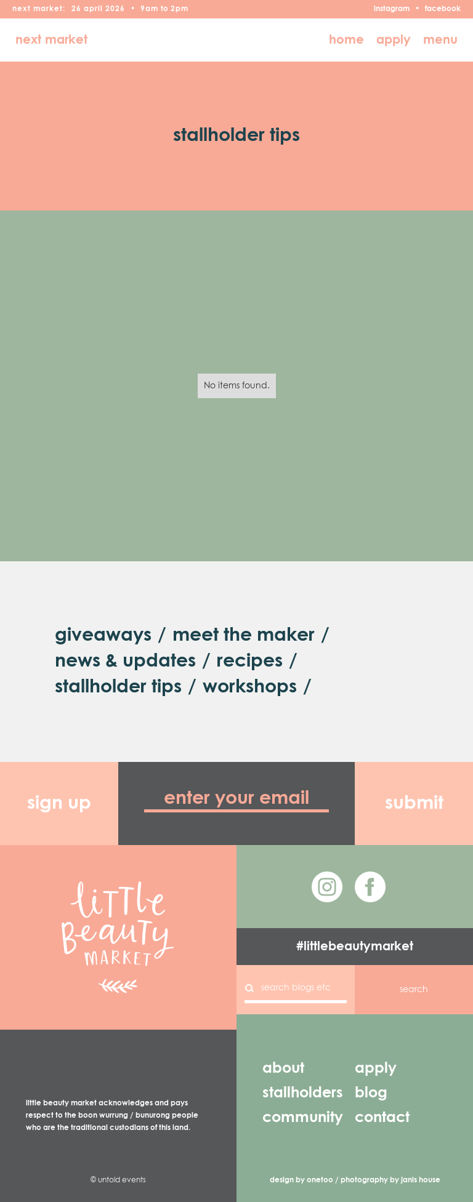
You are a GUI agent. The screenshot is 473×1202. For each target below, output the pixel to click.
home (346, 40)
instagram (392, 9)
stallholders (302, 1093)
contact (382, 1118)
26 (76, 9)
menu (440, 40)
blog (371, 1093)
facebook (443, 9)
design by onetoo (301, 1180)
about (283, 1068)
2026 (115, 9)
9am (149, 9)
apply (393, 40)
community (302, 1118)
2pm (179, 9)
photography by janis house (390, 1180)
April (93, 9)
